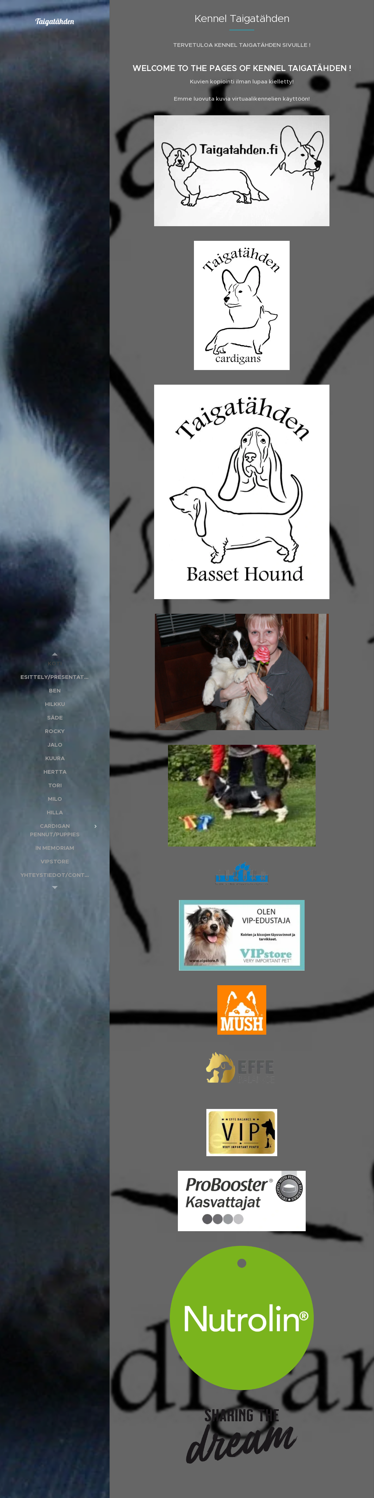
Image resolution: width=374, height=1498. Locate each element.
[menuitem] (54, 663)
